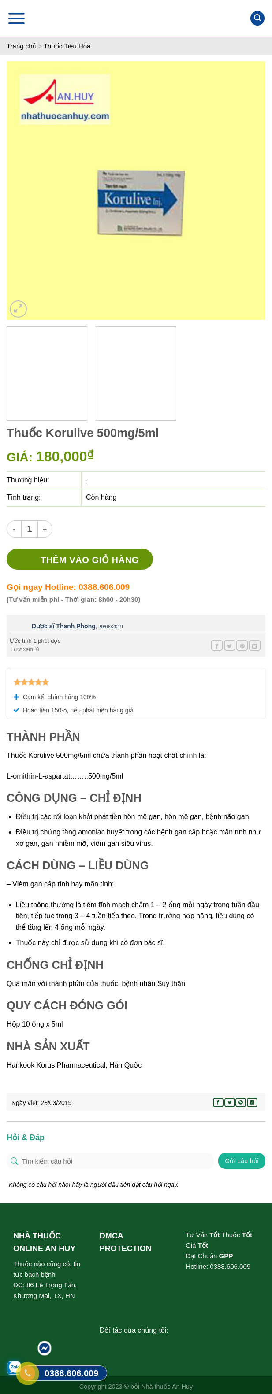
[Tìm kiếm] (257, 18)
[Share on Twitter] (229, 645)
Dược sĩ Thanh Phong (64, 626)
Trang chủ (22, 46)
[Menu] (16, 18)
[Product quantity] (29, 529)
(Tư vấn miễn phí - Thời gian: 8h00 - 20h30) (73, 599)
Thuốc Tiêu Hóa (67, 46)
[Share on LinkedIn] (255, 645)
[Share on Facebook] (217, 645)
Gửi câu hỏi (242, 1160)
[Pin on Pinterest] (242, 645)
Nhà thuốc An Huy (167, 1386)
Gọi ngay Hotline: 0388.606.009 (68, 587)
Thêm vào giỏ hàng (90, 560)
